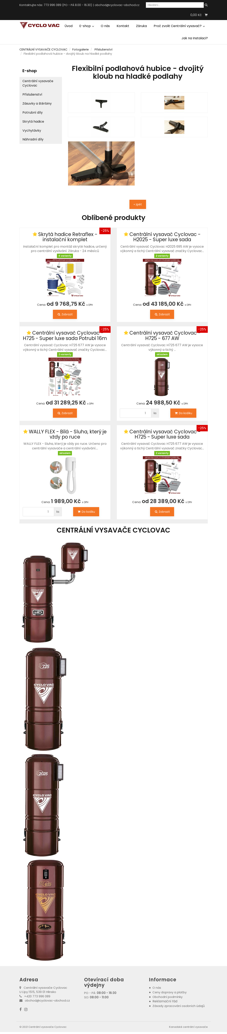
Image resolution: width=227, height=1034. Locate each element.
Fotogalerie (80, 49)
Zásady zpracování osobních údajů (178, 1006)
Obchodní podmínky (167, 997)
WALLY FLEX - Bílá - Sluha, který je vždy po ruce (68, 434)
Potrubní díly (32, 112)
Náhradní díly (32, 139)
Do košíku (183, 413)
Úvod (69, 26)
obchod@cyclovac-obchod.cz (117, 5)
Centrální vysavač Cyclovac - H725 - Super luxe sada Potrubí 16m (65, 335)
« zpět (138, 204)
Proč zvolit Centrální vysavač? (179, 26)
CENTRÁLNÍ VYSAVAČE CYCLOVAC (43, 49)
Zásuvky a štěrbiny (37, 103)
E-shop (86, 26)
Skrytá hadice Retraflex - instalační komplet (67, 237)
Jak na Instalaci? (195, 38)
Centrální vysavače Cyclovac (37, 83)
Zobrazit (65, 314)
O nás (105, 26)
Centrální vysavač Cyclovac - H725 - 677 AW (165, 335)
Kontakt (123, 26)
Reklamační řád (164, 1001)
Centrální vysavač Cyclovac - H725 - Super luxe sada (165, 434)
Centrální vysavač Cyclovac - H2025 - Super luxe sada (165, 237)
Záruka (141, 26)
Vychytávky (31, 130)
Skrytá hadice (33, 121)
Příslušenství (103, 49)
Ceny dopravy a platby (169, 992)
